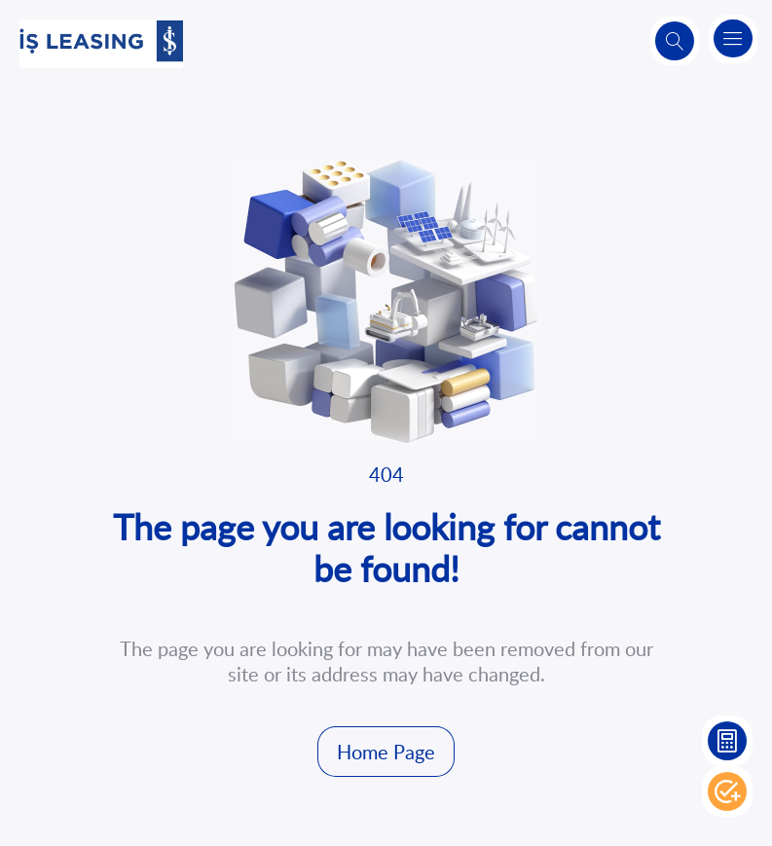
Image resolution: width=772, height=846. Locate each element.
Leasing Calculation (727, 740)
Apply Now (727, 791)
